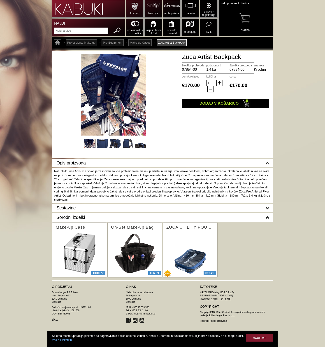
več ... (55, 319)
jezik (208, 31)
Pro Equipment (112, 42)
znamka (259, 65)
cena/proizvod (191, 76)
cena (233, 76)
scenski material (171, 32)
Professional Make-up (81, 42)
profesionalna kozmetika (134, 32)
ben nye (153, 13)
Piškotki (204, 321)
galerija (190, 13)
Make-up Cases (140, 42)
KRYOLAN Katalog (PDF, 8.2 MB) (217, 292)
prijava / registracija (208, 13)
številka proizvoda (193, 65)
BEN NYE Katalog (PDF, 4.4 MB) (216, 295)
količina (211, 76)
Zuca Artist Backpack (171, 42)
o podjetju (190, 31)
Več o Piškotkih (62, 340)
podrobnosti (213, 65)
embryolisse (171, 13)
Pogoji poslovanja (218, 321)
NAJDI (59, 23)
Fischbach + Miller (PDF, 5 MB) (215, 299)
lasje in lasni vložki (153, 32)
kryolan (134, 13)
